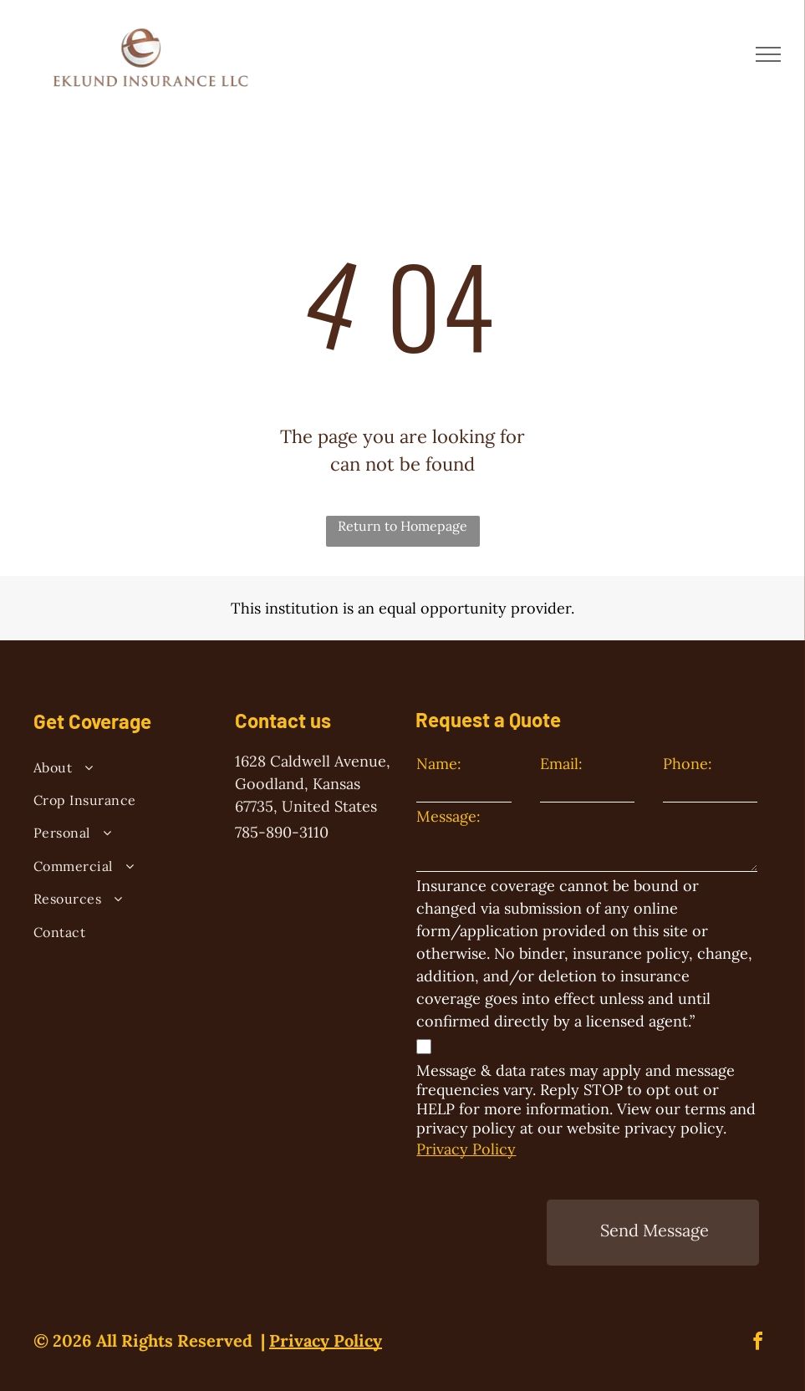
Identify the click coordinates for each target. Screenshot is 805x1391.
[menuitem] (119, 769)
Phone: (687, 763)
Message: (448, 816)
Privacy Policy (466, 1149)
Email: (561, 763)
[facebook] (758, 1343)
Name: (438, 763)
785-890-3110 (282, 832)
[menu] (768, 54)
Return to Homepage (402, 525)
